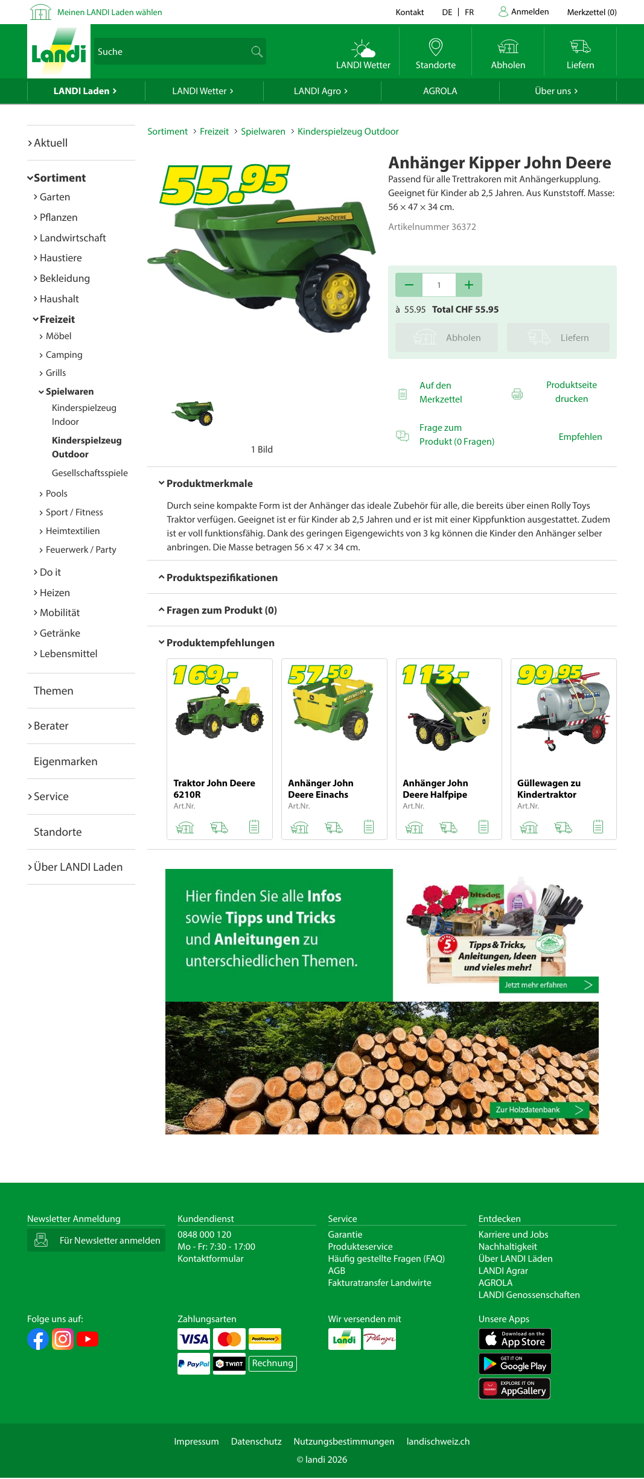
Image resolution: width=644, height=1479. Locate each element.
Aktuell (51, 142)
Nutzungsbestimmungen (344, 1442)
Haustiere (61, 257)
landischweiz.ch (438, 1442)
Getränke (60, 633)
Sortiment (60, 177)
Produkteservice (360, 1247)
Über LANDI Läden (516, 1259)
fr (469, 11)
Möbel (59, 336)
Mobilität (60, 612)
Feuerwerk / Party (81, 550)
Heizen (55, 592)
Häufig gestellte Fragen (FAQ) (386, 1259)
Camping (64, 355)
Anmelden (530, 11)
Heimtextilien (73, 531)
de (447, 11)
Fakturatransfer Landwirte (380, 1283)
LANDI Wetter (200, 91)
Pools (57, 494)
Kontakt (410, 11)
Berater (51, 725)
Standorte (58, 831)
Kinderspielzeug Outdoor (348, 132)
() (592, 11)
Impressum (196, 1442)
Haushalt (59, 298)
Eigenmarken (66, 761)
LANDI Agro (317, 91)
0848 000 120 (204, 1235)
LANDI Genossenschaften (529, 1295)
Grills (56, 373)
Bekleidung (65, 278)
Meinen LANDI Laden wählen (109, 11)
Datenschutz (256, 1442)
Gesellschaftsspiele (90, 473)
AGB (337, 1271)
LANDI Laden (82, 91)
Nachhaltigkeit (508, 1247)
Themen (54, 690)
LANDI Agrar (503, 1271)
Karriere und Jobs (514, 1235)
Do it (50, 572)
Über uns (553, 91)
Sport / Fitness (74, 512)
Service (51, 796)
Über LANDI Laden (78, 866)
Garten (55, 196)
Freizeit (57, 319)
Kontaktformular (210, 1259)
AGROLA (440, 91)
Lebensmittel (69, 653)
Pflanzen (59, 217)
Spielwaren (70, 392)
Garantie (345, 1235)
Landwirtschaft (73, 237)
